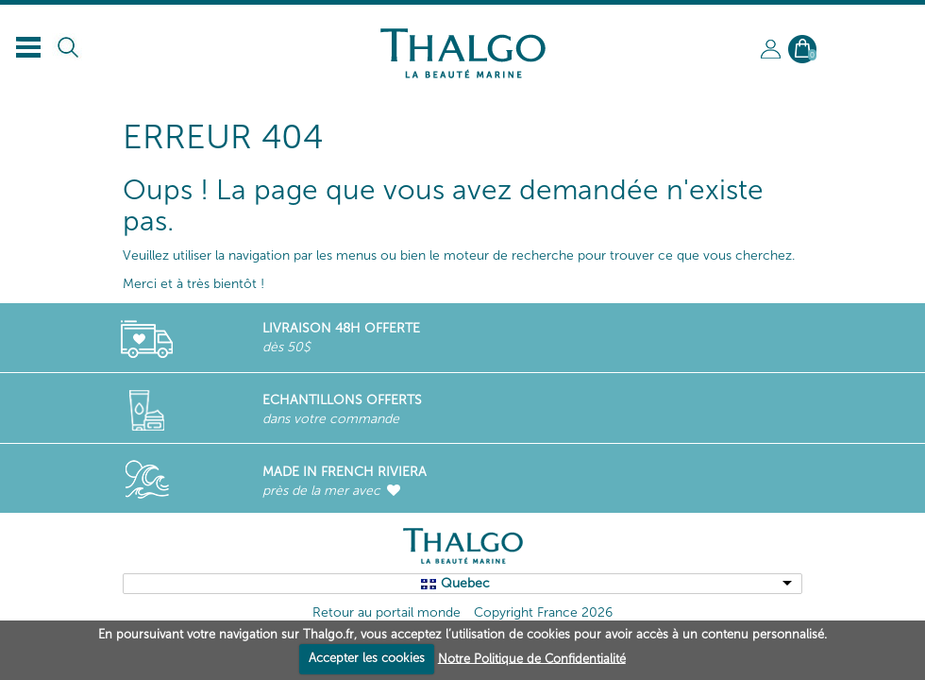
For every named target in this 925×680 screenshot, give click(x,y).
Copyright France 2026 (543, 612)
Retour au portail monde (386, 612)
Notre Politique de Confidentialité (532, 658)
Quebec (465, 583)
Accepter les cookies (367, 658)
